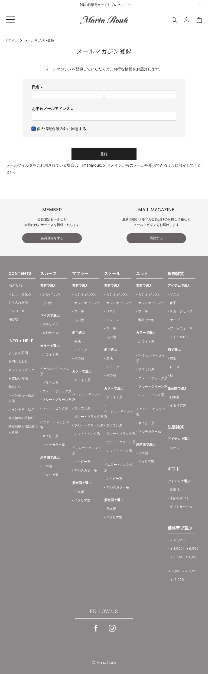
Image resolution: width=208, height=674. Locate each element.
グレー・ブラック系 (57, 391)
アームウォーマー (183, 328)
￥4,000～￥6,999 (184, 548)
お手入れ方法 (18, 302)
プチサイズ (50, 324)
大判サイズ (50, 333)
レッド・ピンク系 (55, 408)
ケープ (175, 320)
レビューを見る (19, 294)
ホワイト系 (50, 354)
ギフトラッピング (21, 370)
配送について (18, 387)
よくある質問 (18, 353)
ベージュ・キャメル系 (54, 371)
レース (175, 367)
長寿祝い (176, 490)
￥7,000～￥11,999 (184, 557)
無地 (77, 341)
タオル (175, 448)
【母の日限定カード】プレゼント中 (104, 5)
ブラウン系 (50, 383)
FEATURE (15, 285)
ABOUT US (16, 311)
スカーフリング (181, 311)
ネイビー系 (50, 436)
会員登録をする (52, 238)
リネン (111, 311)
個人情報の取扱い (21, 418)
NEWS (13, 319)
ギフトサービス (181, 507)
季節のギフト (179, 498)
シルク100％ (51, 294)
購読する (156, 238)
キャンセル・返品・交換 (23, 398)
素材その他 (146, 320)
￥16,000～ (178, 580)
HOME (11, 40)
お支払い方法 (18, 378)
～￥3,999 (178, 540)
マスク (175, 294)
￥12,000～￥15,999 (183, 571)
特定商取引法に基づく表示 (23, 429)
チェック (80, 350)
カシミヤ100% (85, 294)
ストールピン (179, 337)
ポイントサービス (21, 409)
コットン (112, 320)
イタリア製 (50, 475)
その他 (47, 303)
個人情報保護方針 (52, 128)
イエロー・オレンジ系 (54, 425)
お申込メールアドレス (53, 108)
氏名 (38, 87)
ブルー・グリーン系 (57, 399)
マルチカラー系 (53, 445)
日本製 (47, 466)
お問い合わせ (18, 361)
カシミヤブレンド (87, 303)
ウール (79, 311)
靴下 (173, 303)
